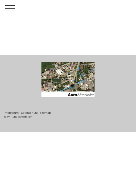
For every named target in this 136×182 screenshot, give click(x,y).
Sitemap (45, 113)
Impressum (11, 113)
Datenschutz (29, 113)
